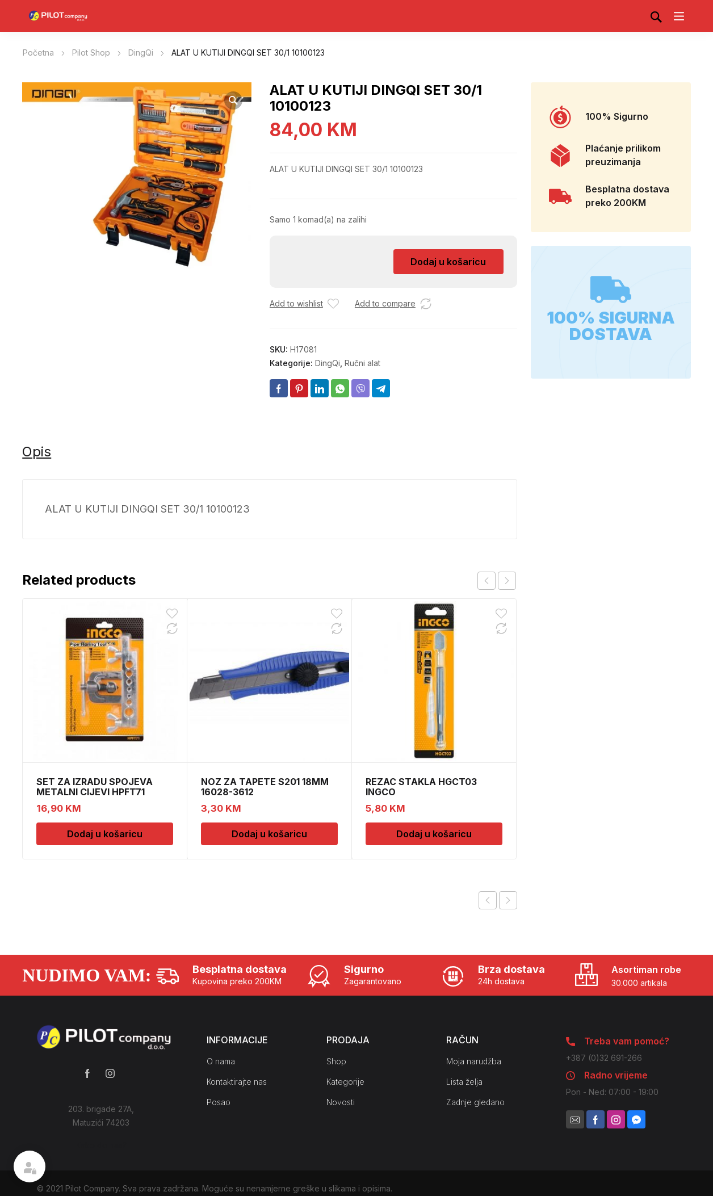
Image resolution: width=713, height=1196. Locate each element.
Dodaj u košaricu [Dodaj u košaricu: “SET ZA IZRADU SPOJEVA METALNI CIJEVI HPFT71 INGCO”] (104, 834)
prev (486, 581)
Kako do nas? (101, 1145)
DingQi (140, 52)
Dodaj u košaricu (448, 261)
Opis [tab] (36, 451)
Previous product (488, 900)
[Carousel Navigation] (496, 581)
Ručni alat (362, 363)
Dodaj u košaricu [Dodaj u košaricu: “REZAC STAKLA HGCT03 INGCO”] (434, 834)
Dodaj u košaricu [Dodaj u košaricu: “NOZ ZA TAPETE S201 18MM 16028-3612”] (269, 834)
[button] (233, 100)
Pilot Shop (91, 52)
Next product (508, 900)
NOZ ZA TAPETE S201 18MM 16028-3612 (265, 787)
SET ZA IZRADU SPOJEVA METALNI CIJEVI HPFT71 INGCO (94, 792)
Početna (38, 52)
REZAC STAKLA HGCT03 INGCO (421, 787)
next (507, 581)
